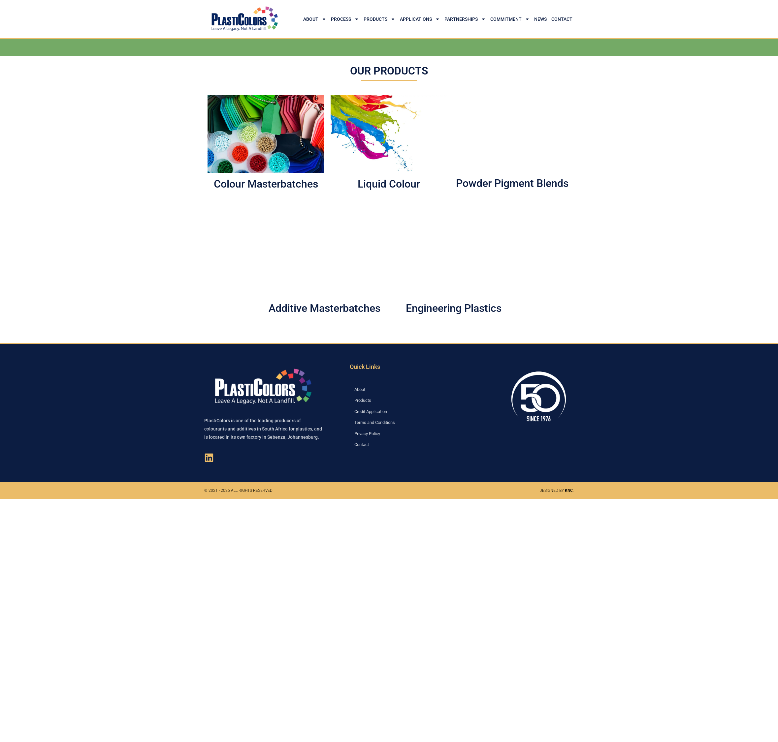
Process (345, 19)
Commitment (510, 19)
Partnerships (465, 19)
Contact (561, 19)
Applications (420, 19)
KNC (569, 490)
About (314, 19)
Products (379, 19)
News (540, 19)
